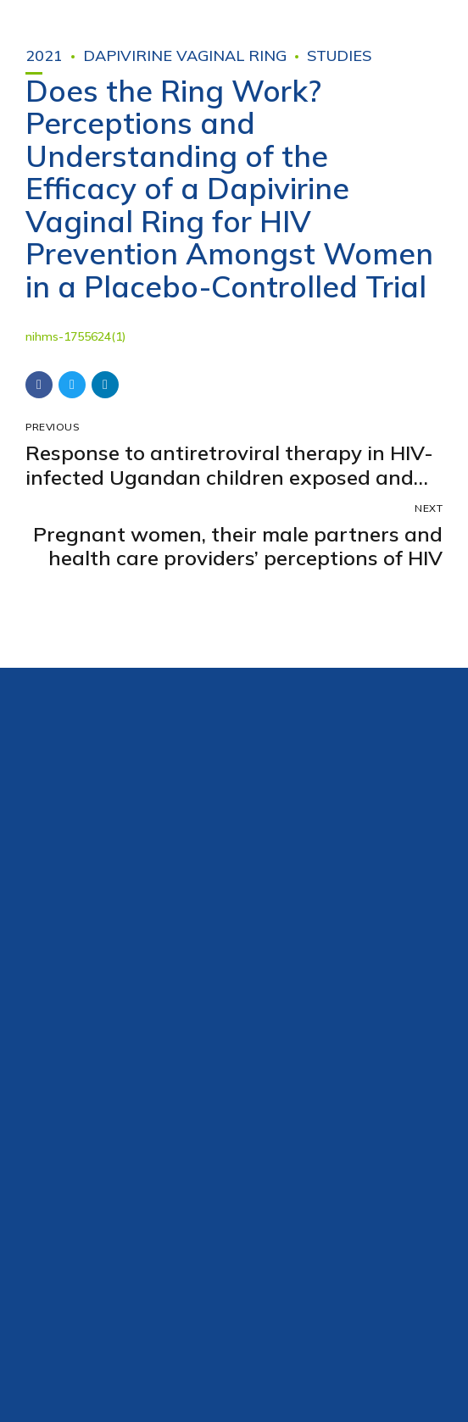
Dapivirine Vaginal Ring (185, 55)
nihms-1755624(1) (75, 336)
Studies (339, 55)
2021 (44, 55)
